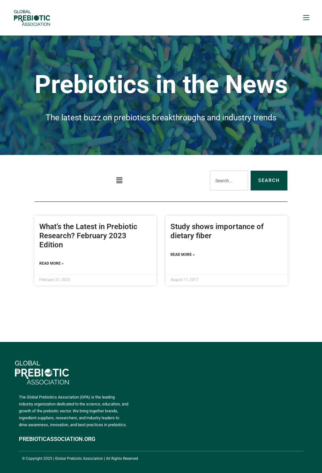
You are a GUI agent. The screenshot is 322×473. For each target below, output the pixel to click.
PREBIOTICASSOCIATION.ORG (57, 439)
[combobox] (229, 180)
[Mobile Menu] (306, 17)
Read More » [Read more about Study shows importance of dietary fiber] (182, 254)
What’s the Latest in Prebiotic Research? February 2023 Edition (88, 235)
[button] (119, 180)
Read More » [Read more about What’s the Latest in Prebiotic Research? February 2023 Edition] (51, 263)
